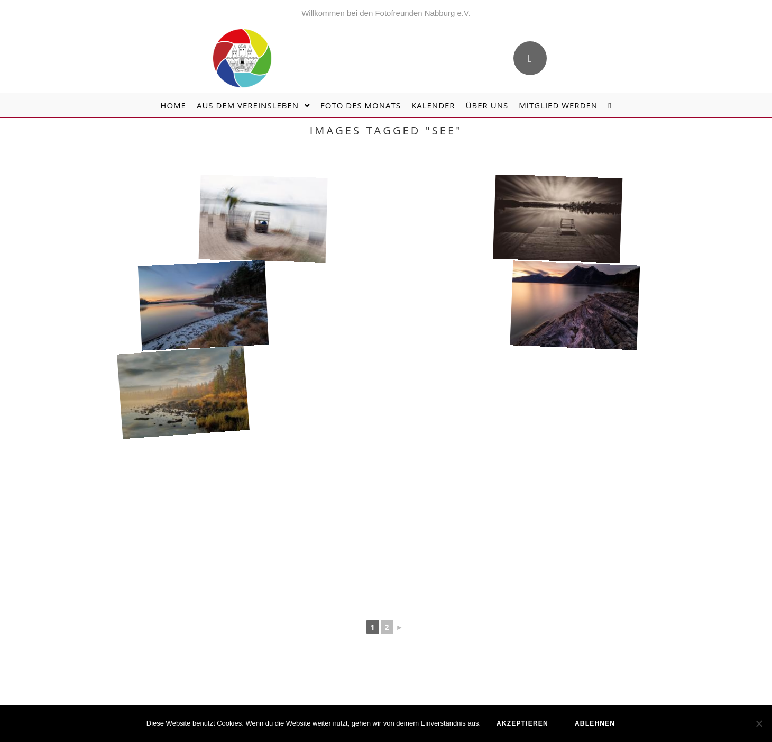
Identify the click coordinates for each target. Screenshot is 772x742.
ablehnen (595, 723)
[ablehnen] (758, 723)
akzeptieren (522, 723)
